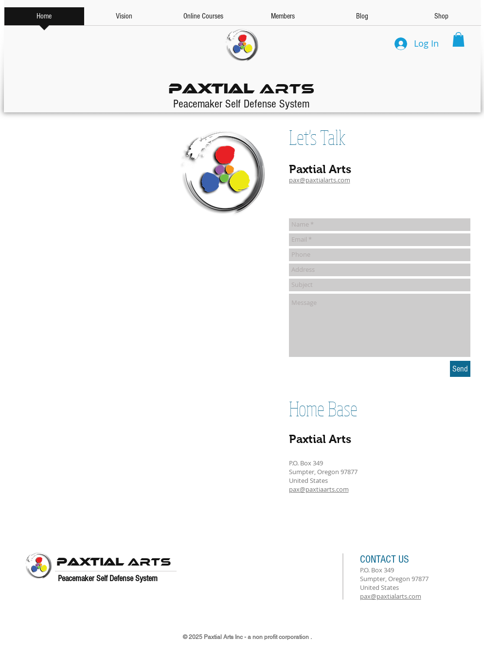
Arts (241, 86)
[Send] (460, 369)
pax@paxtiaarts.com (319, 489)
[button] (458, 39)
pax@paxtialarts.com (319, 180)
